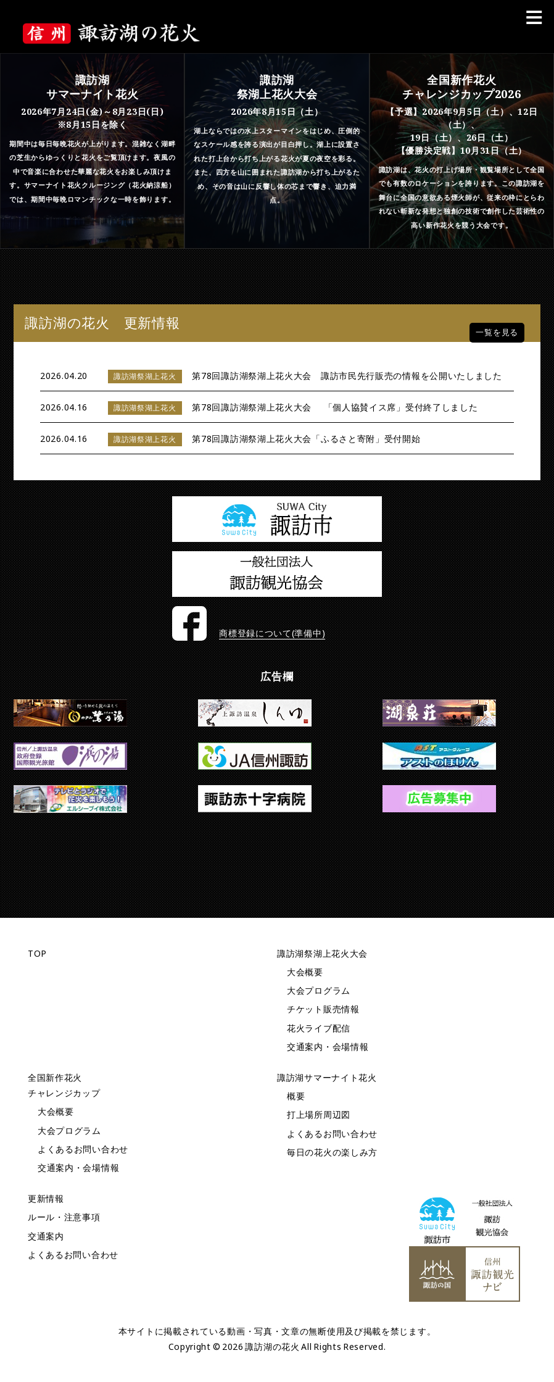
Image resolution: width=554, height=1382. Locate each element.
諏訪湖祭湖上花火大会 (322, 953)
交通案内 (46, 1236)
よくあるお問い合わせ (83, 1149)
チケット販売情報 (323, 1009)
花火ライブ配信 (318, 1028)
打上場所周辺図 (318, 1114)
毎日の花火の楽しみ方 (332, 1152)
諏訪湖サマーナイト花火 (327, 1077)
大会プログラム (318, 990)
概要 (296, 1096)
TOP (37, 953)
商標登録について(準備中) (272, 633)
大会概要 (305, 972)
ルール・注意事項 (64, 1217)
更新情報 (46, 1198)
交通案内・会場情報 (327, 1046)
